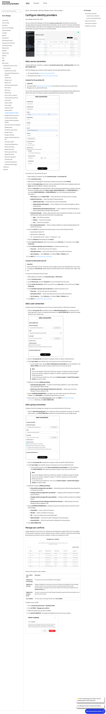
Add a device (8, 88)
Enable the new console (10, 71)
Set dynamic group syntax (11, 130)
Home (27, 10)
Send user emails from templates (12, 125)
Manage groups (8, 127)
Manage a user (8, 80)
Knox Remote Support (7, 40)
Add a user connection (90, 21)
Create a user (8, 77)
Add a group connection (91, 23)
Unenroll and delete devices (11, 144)
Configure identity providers (11, 113)
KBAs (3, 60)
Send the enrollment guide (11, 85)
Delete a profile (8, 110)
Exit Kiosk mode (8, 159)
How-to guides (58, 10)
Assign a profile (8, 103)
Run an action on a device (11, 95)
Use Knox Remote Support (11, 164)
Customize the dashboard (11, 162)
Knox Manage (33, 10)
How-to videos (5, 23)
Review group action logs (11, 152)
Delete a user (8, 82)
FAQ (3, 58)
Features (4, 55)
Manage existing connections (12, 115)
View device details (9, 142)
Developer (36, 3)
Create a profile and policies (11, 98)
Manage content (8, 132)
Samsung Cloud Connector (43, 86)
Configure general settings (11, 118)
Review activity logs (9, 147)
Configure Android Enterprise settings (12, 121)
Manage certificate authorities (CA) (12, 138)
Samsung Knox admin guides (9, 11)
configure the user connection (44, 256)
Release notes (5, 53)
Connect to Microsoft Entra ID (49, 76)
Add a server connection (91, 13)
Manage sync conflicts (90, 26)
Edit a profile (8, 100)
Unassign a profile (9, 108)
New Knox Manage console (46, 10)
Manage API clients (9, 154)
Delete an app (8, 93)
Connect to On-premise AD (46, 73)
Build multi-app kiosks (10, 157)
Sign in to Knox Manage (8, 28)
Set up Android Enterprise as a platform (12, 74)
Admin (27, 3)
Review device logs (9, 149)
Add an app (7, 90)
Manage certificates (9, 135)
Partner (45, 3)
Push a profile (8, 105)
